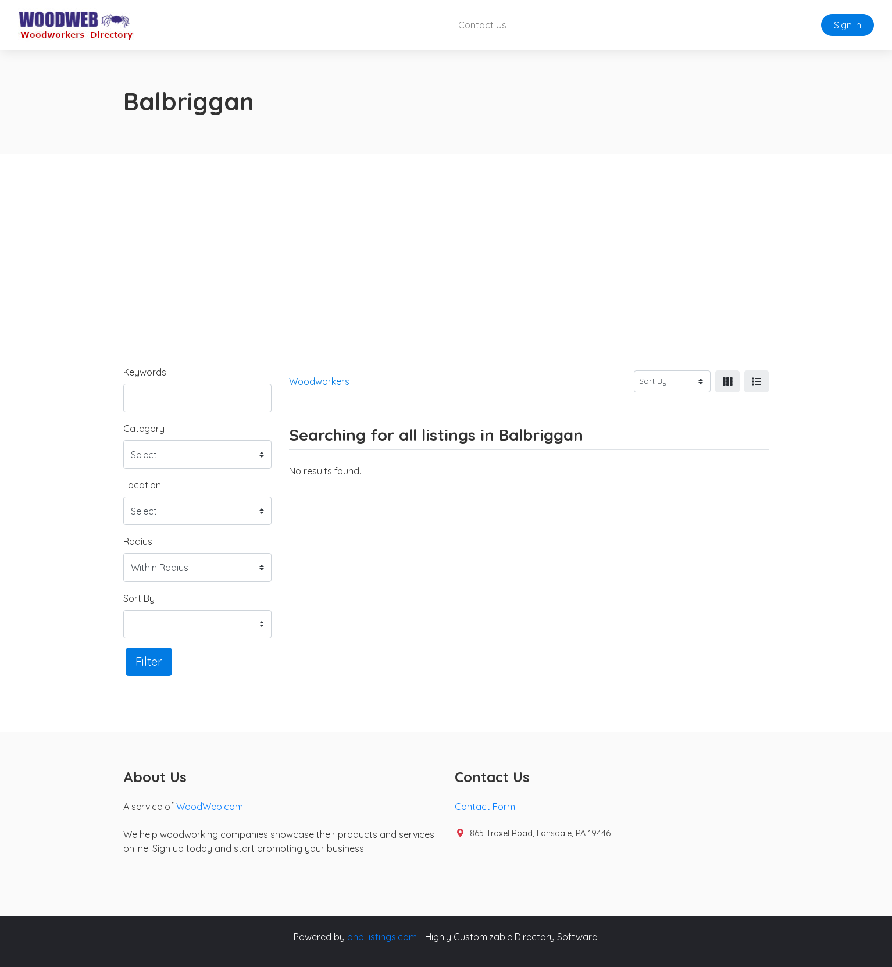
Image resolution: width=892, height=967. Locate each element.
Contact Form (485, 806)
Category (144, 428)
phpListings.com (382, 937)
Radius (137, 541)
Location (142, 485)
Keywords (144, 372)
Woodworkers (319, 381)
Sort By (139, 598)
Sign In (847, 25)
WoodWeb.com (209, 806)
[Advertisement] (446, 240)
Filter (148, 661)
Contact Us (482, 25)
